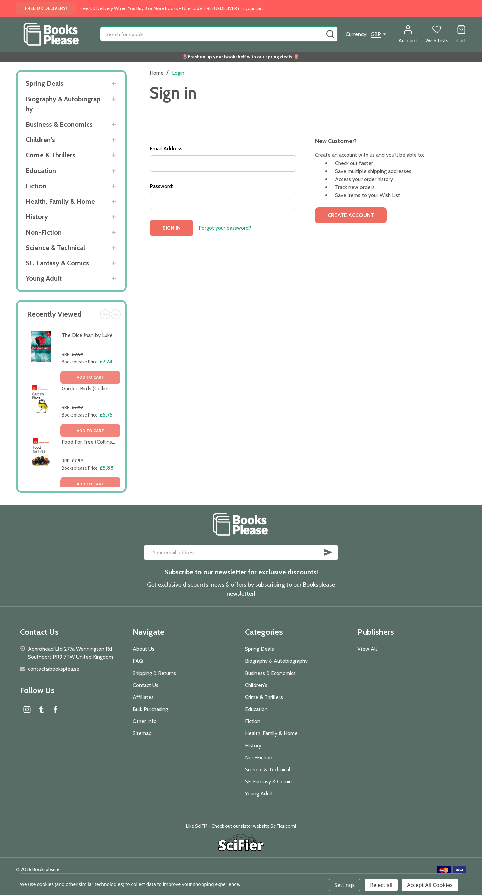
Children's (40, 140)
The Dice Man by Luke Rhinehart (99, 335)
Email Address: (166, 148)
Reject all (381, 885)
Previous (105, 314)
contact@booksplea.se (53, 669)
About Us (143, 649)
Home (157, 73)
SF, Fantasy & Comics (57, 263)
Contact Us (145, 685)
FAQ (138, 661)
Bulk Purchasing (150, 709)
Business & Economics (59, 124)
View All (367, 649)
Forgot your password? (225, 228)
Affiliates (143, 697)
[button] (241, 843)
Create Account (351, 215)
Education (41, 171)
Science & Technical (55, 248)
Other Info (145, 721)
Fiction (36, 186)
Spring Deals (44, 83)
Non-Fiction (44, 232)
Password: (161, 186)
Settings (344, 885)
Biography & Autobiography (63, 104)
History (37, 217)
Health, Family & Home (60, 201)
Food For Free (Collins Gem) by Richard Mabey (115, 442)
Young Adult (44, 278)
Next (116, 314)
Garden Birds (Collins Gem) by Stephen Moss (113, 388)
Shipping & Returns (154, 673)
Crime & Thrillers (50, 155)
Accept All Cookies (430, 885)
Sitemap (142, 733)
